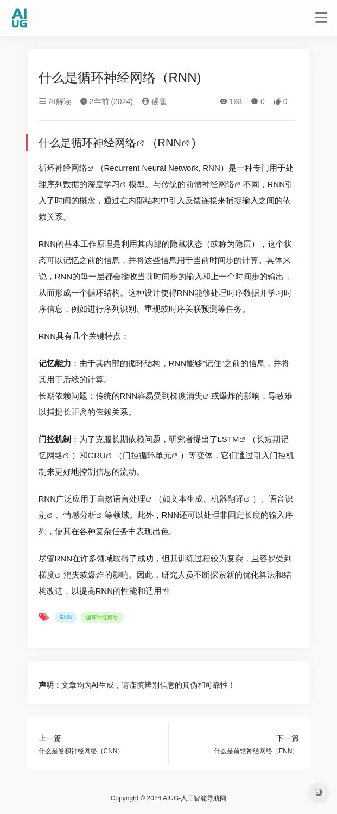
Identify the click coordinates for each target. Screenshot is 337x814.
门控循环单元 (147, 455)
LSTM (228, 439)
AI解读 (55, 101)
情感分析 (79, 515)
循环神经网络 (103, 143)
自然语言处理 (121, 498)
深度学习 (103, 184)
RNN (169, 143)
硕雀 (154, 101)
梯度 (47, 574)
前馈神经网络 (210, 184)
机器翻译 (227, 498)
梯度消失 (186, 395)
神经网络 (71, 167)
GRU (97, 455)
